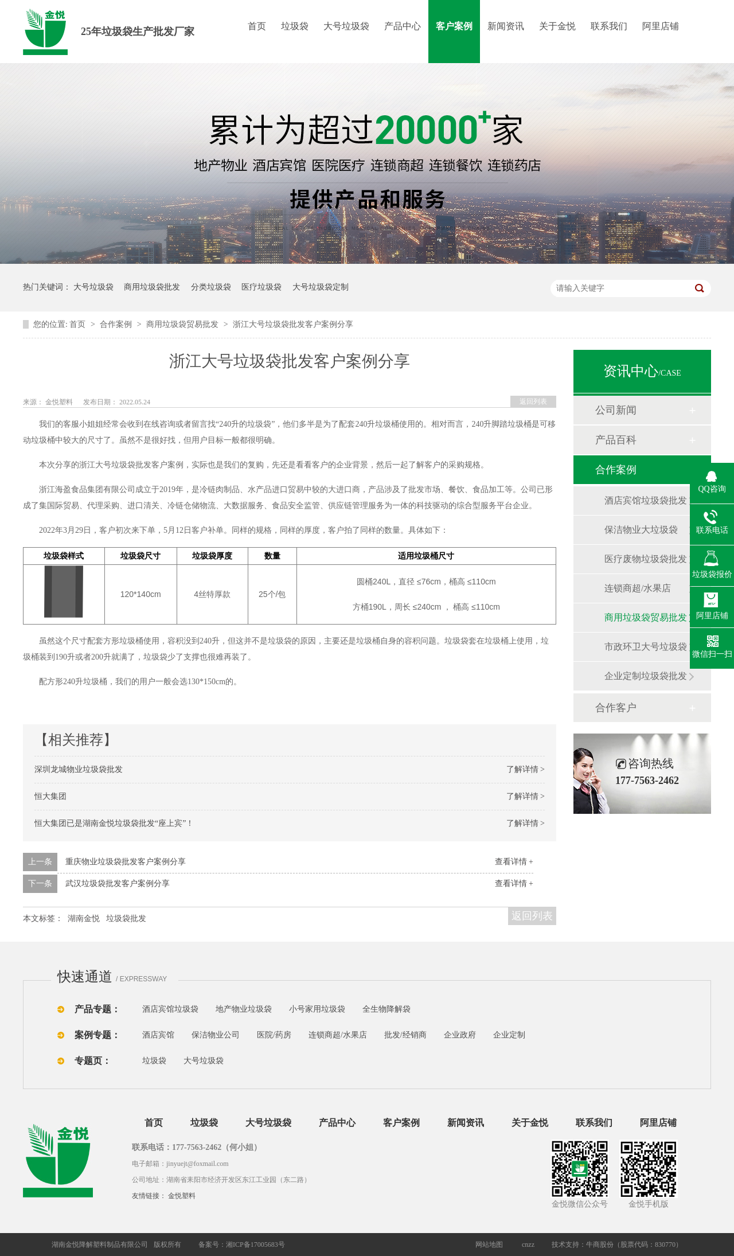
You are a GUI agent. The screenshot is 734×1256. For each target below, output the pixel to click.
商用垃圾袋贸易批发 (183, 324)
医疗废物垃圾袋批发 (645, 559)
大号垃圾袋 (346, 26)
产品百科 (616, 440)
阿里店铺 (660, 26)
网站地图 (489, 1245)
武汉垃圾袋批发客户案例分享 (117, 883)
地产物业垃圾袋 (244, 1009)
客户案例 (454, 26)
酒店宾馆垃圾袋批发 (645, 500)
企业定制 (509, 1035)
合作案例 (117, 324)
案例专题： (97, 1035)
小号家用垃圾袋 (317, 1009)
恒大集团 (50, 796)
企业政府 (460, 1035)
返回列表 (533, 401)
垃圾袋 (295, 26)
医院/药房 (274, 1035)
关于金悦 (557, 26)
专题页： (93, 1061)
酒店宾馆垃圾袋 (170, 1009)
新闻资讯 (505, 26)
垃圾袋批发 (126, 918)
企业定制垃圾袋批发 (645, 676)
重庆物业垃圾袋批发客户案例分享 (125, 861)
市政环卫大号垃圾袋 (645, 647)
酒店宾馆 (158, 1035)
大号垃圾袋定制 (320, 287)
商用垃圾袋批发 (152, 287)
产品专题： (97, 1009)
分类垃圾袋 (211, 287)
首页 (257, 26)
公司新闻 (616, 410)
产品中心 (402, 26)
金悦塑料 (182, 1196)
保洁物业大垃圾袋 (641, 530)
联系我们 (609, 26)
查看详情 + (514, 861)
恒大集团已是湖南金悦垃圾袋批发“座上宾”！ (114, 823)
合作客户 (616, 707)
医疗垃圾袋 (261, 287)
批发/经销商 (405, 1035)
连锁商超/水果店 (637, 588)
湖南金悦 (84, 918)
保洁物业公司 (216, 1035)
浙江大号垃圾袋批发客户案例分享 (293, 324)
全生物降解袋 (386, 1009)
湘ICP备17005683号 (255, 1245)
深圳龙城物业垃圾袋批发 (78, 769)
